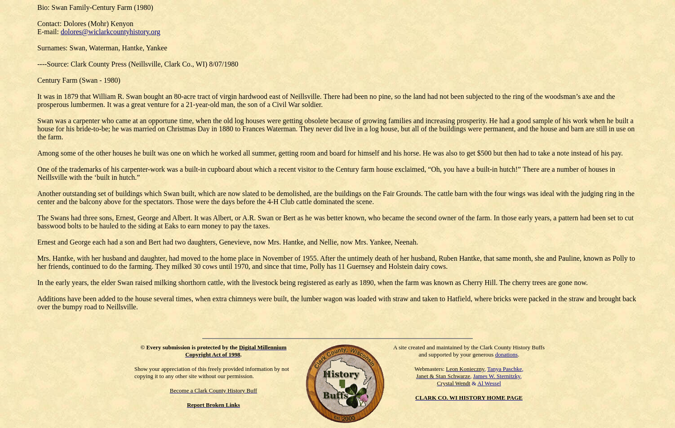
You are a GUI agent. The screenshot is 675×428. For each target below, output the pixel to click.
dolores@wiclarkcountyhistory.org (110, 32)
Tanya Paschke (504, 369)
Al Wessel (489, 383)
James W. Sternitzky (496, 376)
